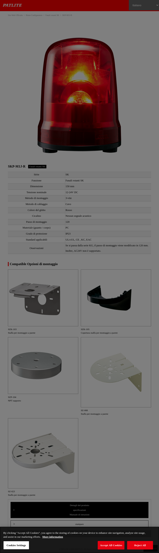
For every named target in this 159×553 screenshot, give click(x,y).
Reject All (140, 545)
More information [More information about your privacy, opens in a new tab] (52, 536)
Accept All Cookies (111, 545)
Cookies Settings (16, 545)
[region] (79, 540)
